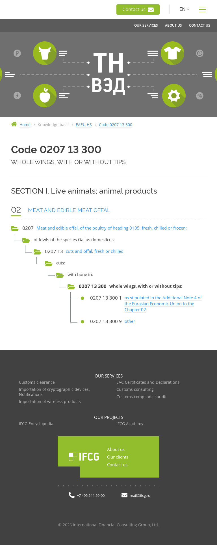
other (130, 321)
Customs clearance (37, 382)
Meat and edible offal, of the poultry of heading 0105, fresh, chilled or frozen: (111, 228)
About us (116, 449)
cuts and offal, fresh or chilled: (95, 251)
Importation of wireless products (50, 401)
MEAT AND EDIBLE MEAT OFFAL (69, 210)
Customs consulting (135, 389)
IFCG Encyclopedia (36, 423)
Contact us (138, 9)
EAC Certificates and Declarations (147, 382)
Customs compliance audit (141, 397)
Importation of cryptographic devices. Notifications (54, 392)
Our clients (117, 457)
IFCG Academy (129, 423)
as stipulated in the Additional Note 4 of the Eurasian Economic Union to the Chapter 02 (163, 303)
